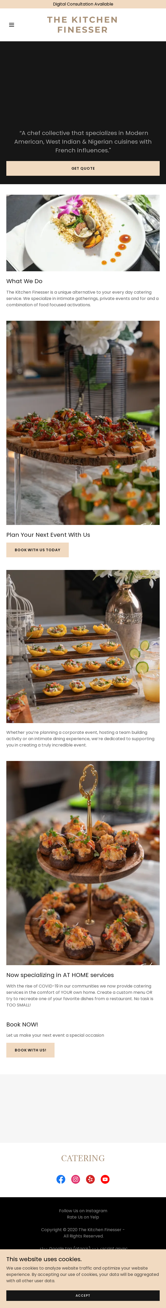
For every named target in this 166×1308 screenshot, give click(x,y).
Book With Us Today (37, 550)
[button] (17, 24)
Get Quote (83, 168)
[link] (82, 31)
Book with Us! (30, 1050)
